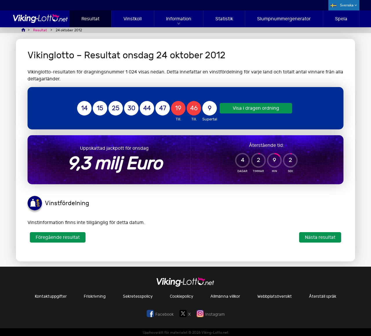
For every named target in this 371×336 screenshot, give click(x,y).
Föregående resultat (58, 237)
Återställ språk (322, 296)
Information (178, 18)
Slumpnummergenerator (284, 18)
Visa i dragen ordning (256, 108)
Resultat (90, 18)
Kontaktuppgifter (51, 296)
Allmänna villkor (225, 296)
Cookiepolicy (181, 296)
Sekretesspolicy (138, 296)
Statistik (224, 18)
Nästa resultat (320, 237)
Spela (341, 18)
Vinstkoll (132, 18)
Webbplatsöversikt (274, 296)
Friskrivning (95, 296)
